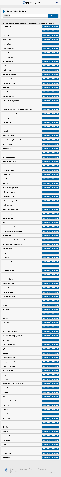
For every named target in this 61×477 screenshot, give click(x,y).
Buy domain (55, 26)
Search (53, 15)
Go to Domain (46, 26)
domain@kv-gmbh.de (22, 469)
